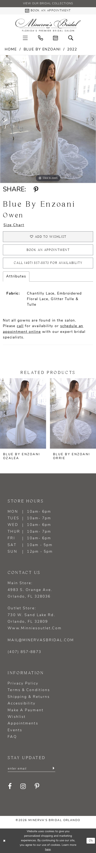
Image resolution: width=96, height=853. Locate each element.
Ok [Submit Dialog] (91, 840)
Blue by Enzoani (42, 49)
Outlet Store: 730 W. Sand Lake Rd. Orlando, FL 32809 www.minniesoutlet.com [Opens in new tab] (34, 618)
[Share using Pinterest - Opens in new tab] (35, 190)
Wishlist (17, 717)
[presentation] (23, 413)
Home (11, 49)
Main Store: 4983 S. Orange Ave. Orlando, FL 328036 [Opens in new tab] (30, 590)
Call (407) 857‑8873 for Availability (48, 263)
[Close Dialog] (4, 840)
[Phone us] (40, 38)
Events (15, 730)
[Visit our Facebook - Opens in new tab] (10, 786)
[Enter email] (31, 768)
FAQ (12, 737)
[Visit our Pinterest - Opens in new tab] (37, 786)
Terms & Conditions (29, 690)
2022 (72, 49)
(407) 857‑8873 (24, 652)
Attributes (16, 276)
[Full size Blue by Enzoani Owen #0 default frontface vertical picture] (48, 119)
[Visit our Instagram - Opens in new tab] (23, 786)
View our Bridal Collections (48, 3)
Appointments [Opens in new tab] (23, 723)
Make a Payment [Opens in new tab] (26, 710)
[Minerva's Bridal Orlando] (47, 25)
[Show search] (70, 38)
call (20, 326)
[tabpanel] (48, 119)
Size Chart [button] (13, 225)
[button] (25, 38)
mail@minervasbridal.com (41, 640)
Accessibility (21, 703)
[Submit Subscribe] (53, 768)
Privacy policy (23, 683)
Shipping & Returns (29, 697)
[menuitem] (25, 38)
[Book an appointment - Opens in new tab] (48, 10)
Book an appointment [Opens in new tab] (48, 250)
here (48, 849)
